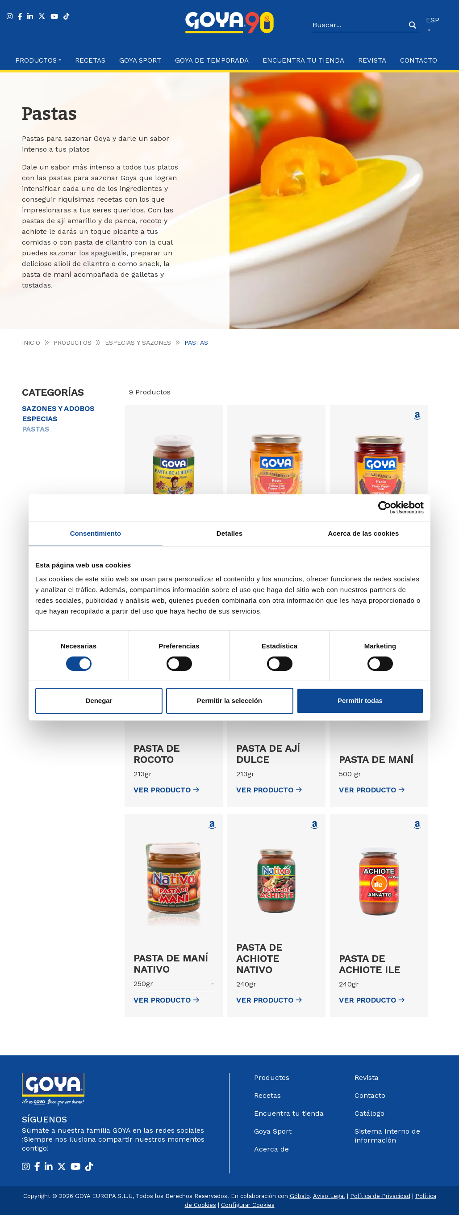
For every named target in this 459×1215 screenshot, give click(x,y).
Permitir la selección (229, 700)
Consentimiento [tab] (95, 533)
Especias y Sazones (138, 342)
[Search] (359, 25)
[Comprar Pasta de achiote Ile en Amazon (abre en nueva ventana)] (417, 825)
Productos (73, 342)
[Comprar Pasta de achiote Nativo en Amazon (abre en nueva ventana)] (315, 825)
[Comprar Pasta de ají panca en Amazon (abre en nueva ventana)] (417, 415)
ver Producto (166, 790)
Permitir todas (360, 700)
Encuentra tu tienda (289, 1113)
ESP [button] (432, 20)
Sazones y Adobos (58, 408)
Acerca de (271, 1149)
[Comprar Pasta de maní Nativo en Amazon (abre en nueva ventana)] (212, 825)
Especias (39, 418)
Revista (372, 60)
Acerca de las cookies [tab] (363, 533)
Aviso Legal (329, 1196)
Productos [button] (36, 60)
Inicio (31, 342)
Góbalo (300, 1196)
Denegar (98, 700)
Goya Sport (140, 60)
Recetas (90, 60)
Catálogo (369, 1113)
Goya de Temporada (212, 60)
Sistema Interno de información (387, 1135)
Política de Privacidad (380, 1196)
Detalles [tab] (229, 533)
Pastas (35, 429)
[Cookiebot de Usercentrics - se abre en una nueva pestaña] (385, 507)
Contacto (418, 60)
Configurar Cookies (248, 1205)
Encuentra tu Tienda (303, 60)
